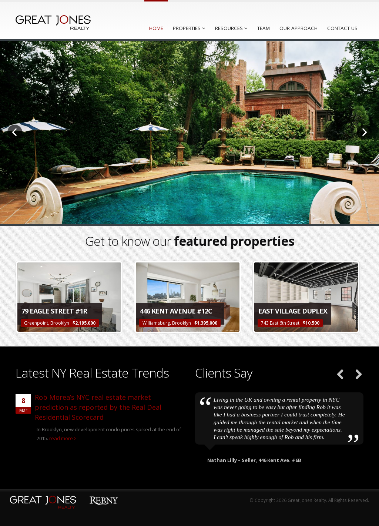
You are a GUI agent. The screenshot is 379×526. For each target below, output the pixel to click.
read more (62, 438)
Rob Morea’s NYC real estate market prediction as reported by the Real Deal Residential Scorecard (98, 407)
